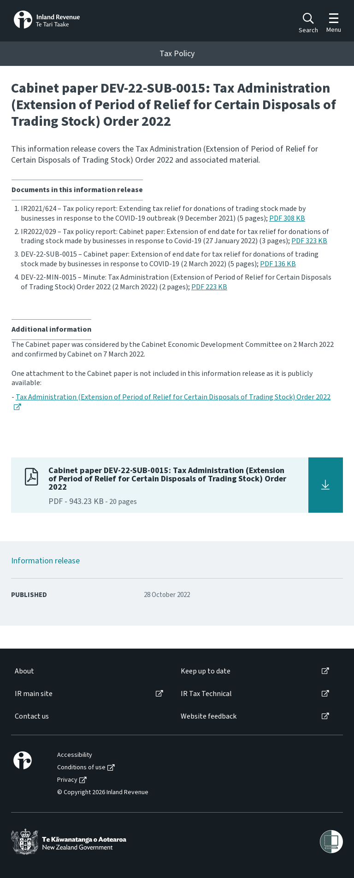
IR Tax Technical (206, 694)
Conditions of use (81, 768)
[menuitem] (88, 671)
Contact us (32, 716)
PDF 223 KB (209, 287)
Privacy (67, 780)
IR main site (34, 694)
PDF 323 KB (309, 241)
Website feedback (208, 716)
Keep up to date (205, 671)
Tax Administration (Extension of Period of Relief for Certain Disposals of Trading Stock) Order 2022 (173, 397)
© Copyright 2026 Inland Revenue (102, 792)
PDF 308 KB (287, 218)
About (24, 671)
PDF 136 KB (278, 264)
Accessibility (74, 755)
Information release (45, 561)
